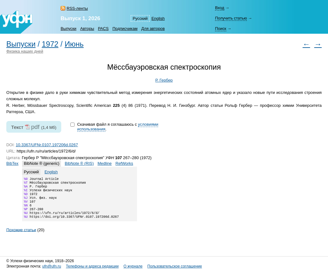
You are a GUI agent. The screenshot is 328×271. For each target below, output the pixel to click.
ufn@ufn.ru (51, 266)
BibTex (12, 163)
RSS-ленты (77, 8)
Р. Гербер (164, 80)
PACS (103, 28)
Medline (105, 163)
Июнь (74, 44)
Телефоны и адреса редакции (92, 266)
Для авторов (153, 28)
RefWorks (124, 163)
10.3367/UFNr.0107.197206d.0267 (47, 144)
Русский (140, 18)
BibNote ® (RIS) (79, 163)
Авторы (87, 28)
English (158, 18)
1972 (50, 44)
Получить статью (231, 18)
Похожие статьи (21, 236)
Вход (219, 7)
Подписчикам (124, 28)
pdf (35, 127)
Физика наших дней (24, 51)
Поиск (220, 28)
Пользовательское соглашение (174, 266)
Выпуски (68, 28)
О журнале (132, 266)
